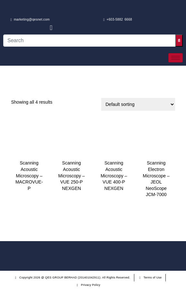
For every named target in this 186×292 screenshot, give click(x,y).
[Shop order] (138, 104)
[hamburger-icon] (175, 57)
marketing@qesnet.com (30, 20)
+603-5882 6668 (117, 20)
